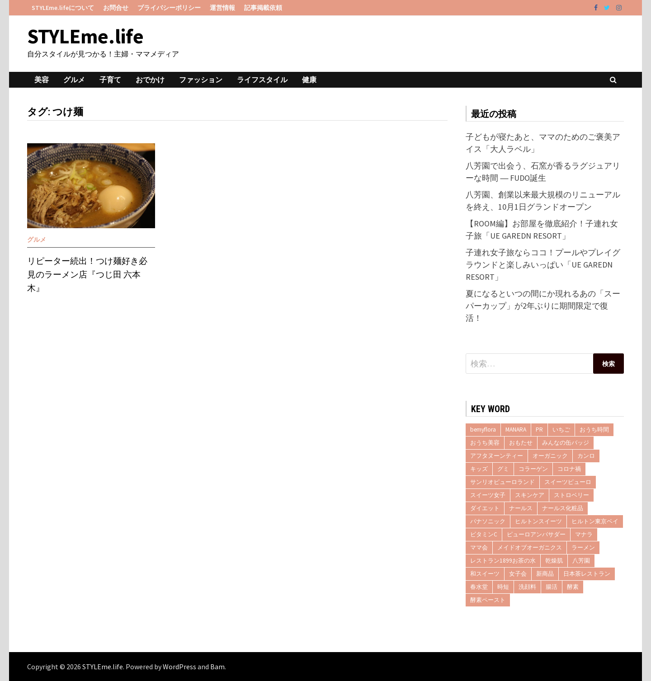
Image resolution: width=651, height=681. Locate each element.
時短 (503, 587)
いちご (561, 429)
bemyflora (483, 429)
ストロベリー (571, 495)
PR (539, 429)
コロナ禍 (569, 469)
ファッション (200, 79)
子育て (110, 79)
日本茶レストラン (586, 574)
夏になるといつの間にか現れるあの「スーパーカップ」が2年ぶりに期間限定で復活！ (543, 305)
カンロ (586, 456)
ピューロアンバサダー (536, 534)
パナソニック (487, 521)
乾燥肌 (554, 560)
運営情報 (222, 8)
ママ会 (479, 547)
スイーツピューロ (567, 482)
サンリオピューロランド (502, 482)
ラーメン (583, 547)
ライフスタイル (262, 79)
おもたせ (521, 442)
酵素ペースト (487, 600)
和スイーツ (485, 574)
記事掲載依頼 (263, 8)
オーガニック (550, 456)
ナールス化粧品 (562, 508)
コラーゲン (533, 469)
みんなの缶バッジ (565, 442)
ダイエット (485, 508)
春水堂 (479, 587)
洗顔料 (527, 587)
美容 (41, 79)
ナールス (521, 508)
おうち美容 (485, 442)
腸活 (551, 587)
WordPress (179, 666)
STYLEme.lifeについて (63, 8)
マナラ (584, 534)
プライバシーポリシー (169, 8)
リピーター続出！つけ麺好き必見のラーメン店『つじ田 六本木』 (87, 274)
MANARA (515, 429)
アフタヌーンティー (496, 456)
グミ (503, 469)
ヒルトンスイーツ (538, 521)
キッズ (479, 469)
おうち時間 (594, 429)
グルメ (74, 79)
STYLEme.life (85, 36)
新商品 (545, 574)
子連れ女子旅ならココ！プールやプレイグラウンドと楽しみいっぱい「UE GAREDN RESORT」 (543, 264)
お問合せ (115, 8)
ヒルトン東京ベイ (594, 521)
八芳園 (581, 560)
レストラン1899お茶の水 (503, 560)
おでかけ (150, 79)
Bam (217, 666)
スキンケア (529, 495)
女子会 (518, 574)
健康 (309, 79)
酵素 (573, 587)
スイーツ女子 (487, 495)
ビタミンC (483, 534)
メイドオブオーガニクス (529, 547)
